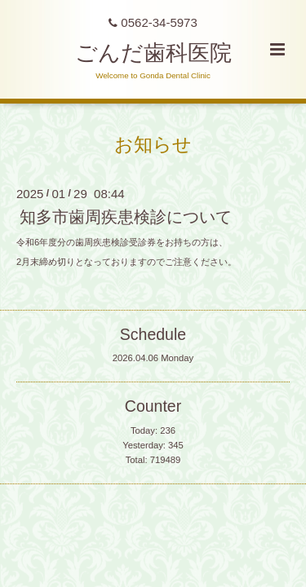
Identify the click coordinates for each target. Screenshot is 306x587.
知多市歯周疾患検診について (126, 217)
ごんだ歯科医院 (153, 53)
